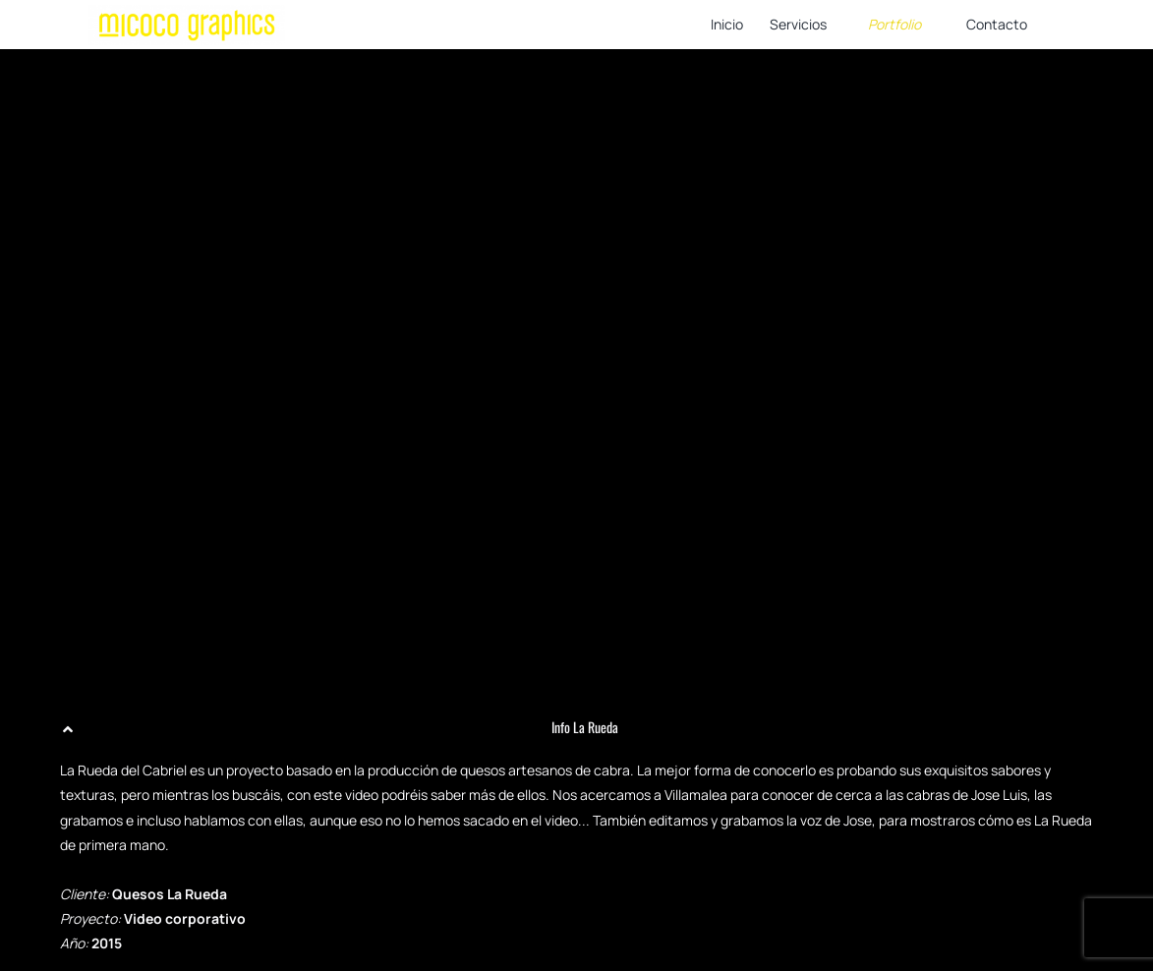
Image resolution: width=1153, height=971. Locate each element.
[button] (576, 727)
